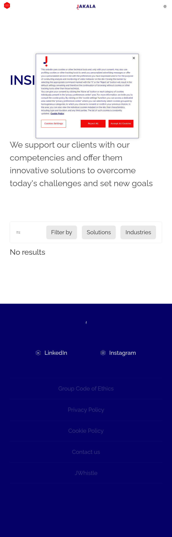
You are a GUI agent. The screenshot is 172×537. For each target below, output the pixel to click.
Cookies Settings (53, 123)
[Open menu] (7, 5)
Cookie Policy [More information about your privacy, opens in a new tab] (57, 113)
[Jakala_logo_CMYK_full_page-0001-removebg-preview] (86, 7)
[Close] (134, 58)
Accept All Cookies (121, 123)
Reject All (93, 123)
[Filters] (18, 232)
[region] (87, 96)
